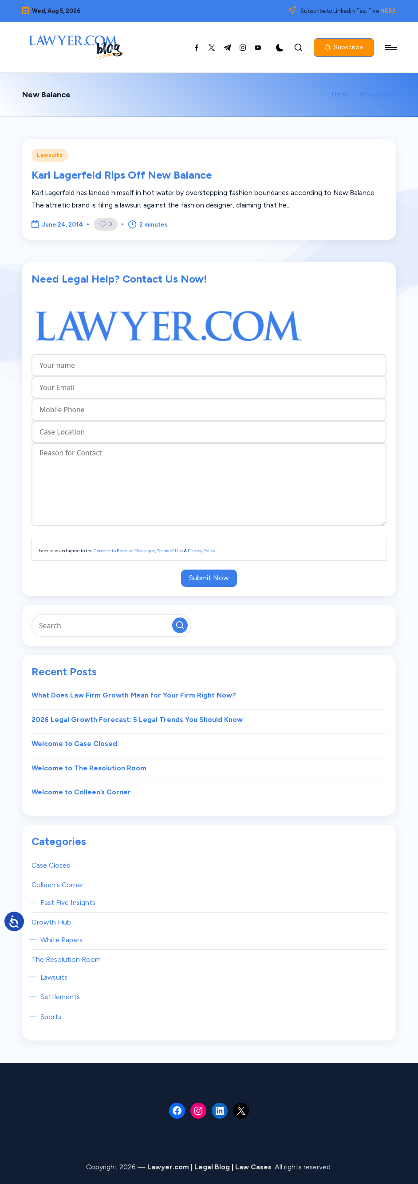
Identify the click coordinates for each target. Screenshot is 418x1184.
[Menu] (390, 47)
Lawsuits (50, 155)
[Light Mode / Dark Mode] (280, 47)
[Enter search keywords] (111, 625)
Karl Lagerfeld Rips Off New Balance (122, 174)
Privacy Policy (201, 551)
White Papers (61, 940)
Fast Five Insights (67, 902)
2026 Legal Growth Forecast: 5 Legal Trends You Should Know (137, 719)
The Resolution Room (66, 959)
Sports (50, 1017)
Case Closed (51, 865)
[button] (344, 47)
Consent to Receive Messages (124, 551)
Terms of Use (170, 551)
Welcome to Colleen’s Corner (81, 792)
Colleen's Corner (57, 885)
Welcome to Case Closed (74, 743)
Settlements (60, 997)
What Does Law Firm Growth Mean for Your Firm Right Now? (134, 695)
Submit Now (209, 578)
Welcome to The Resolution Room (89, 768)
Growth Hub (51, 922)
